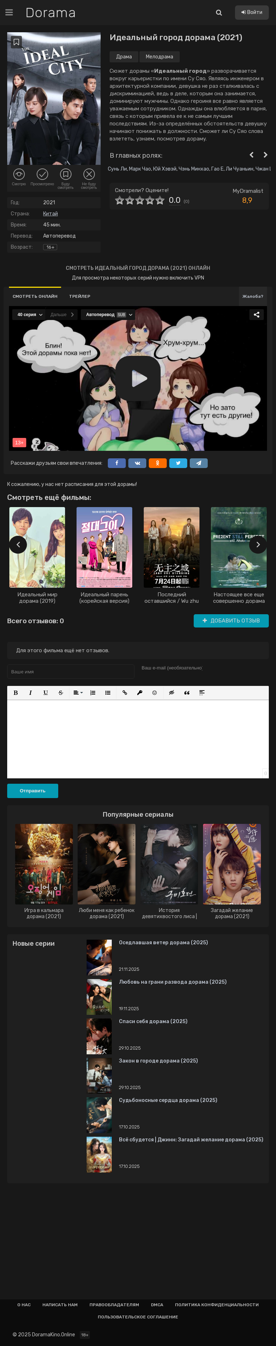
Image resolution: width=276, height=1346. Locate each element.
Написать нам (60, 1304)
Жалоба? (253, 296)
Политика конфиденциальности (217, 1304)
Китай (50, 214)
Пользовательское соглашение (138, 1316)
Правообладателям (114, 1304)
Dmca (157, 1304)
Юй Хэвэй (164, 169)
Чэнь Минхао (194, 169)
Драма (124, 57)
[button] (15, 693)
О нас (24, 1304)
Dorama (51, 12)
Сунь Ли (117, 169)
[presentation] (18, 545)
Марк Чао (140, 169)
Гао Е (217, 169)
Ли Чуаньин (239, 169)
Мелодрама (159, 57)
